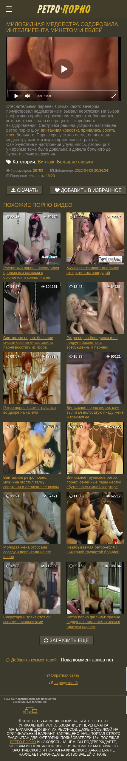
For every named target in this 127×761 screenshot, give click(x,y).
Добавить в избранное (91, 190)
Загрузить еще (66, 640)
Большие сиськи (75, 161)
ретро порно (23, 742)
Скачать (27, 190)
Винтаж (46, 161)
